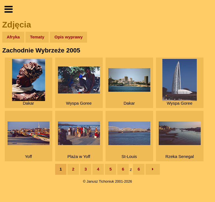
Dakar (28, 82)
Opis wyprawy (68, 37)
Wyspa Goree (79, 85)
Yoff (29, 140)
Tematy (37, 37)
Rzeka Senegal (180, 140)
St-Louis (129, 140)
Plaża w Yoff (79, 140)
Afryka (13, 37)
